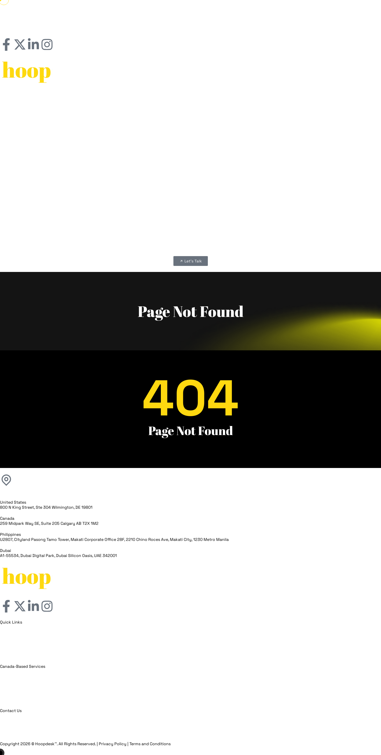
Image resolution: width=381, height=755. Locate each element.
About (195, 100)
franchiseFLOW (194, 112)
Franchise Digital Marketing (198, 124)
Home (194, 94)
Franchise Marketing (194, 118)
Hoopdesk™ (46, 743)
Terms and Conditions (150, 743)
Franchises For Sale (194, 154)
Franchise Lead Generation (198, 142)
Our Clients (194, 106)
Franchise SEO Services (198, 148)
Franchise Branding (198, 136)
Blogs (194, 160)
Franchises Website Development (198, 130)
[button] (190, 171)
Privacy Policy (112, 743)
